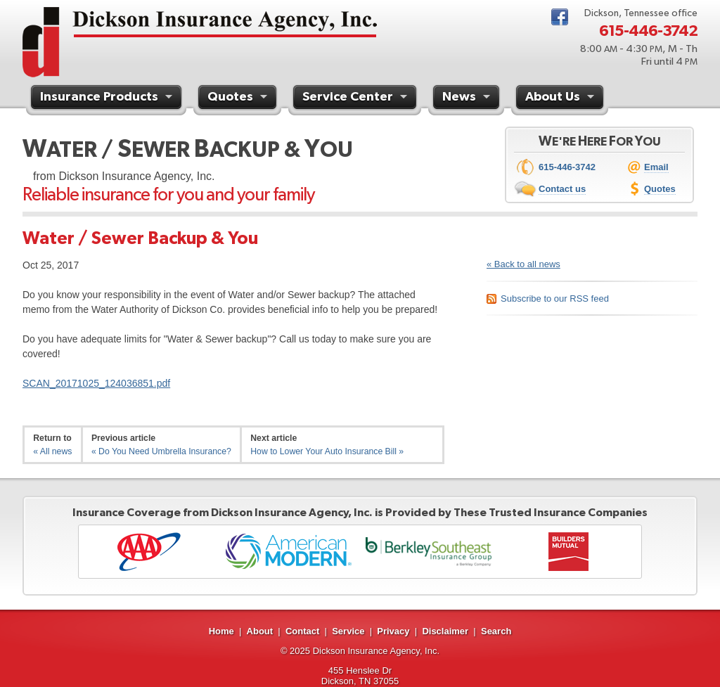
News (468, 98)
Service (348, 631)
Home (221, 631)
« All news (52, 451)
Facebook (560, 17)
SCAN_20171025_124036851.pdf (96, 383)
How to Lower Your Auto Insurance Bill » (327, 451)
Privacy (393, 631)
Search (496, 631)
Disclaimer (445, 631)
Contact (302, 631)
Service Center (356, 98)
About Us (561, 98)
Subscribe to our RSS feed (555, 298)
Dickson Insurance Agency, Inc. (376, 651)
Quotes (239, 98)
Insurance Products (108, 98)
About (260, 631)
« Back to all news (523, 264)
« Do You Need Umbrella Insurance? (161, 451)
